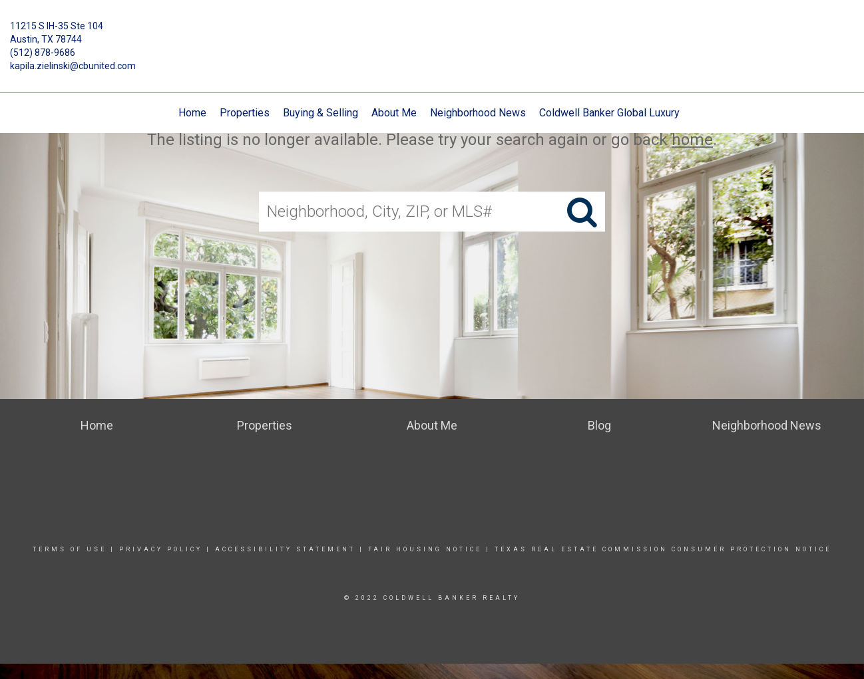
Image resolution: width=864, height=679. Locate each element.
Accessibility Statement (285, 549)
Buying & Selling (320, 112)
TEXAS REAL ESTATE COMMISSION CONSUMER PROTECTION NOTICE (663, 549)
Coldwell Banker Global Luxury (609, 112)
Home (192, 112)
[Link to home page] (432, 36)
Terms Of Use (70, 549)
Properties (245, 112)
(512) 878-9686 (42, 52)
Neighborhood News (478, 112)
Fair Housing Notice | (431, 549)
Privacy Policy (160, 549)
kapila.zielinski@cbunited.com (73, 66)
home (692, 139)
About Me (394, 112)
